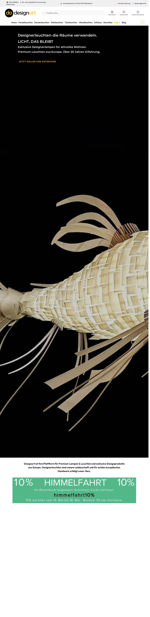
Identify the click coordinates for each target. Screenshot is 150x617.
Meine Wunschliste (138, 13)
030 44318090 (13, 2)
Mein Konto (112, 13)
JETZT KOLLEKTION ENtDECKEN (35, 61)
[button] (139, 22)
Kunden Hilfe (124, 13)
